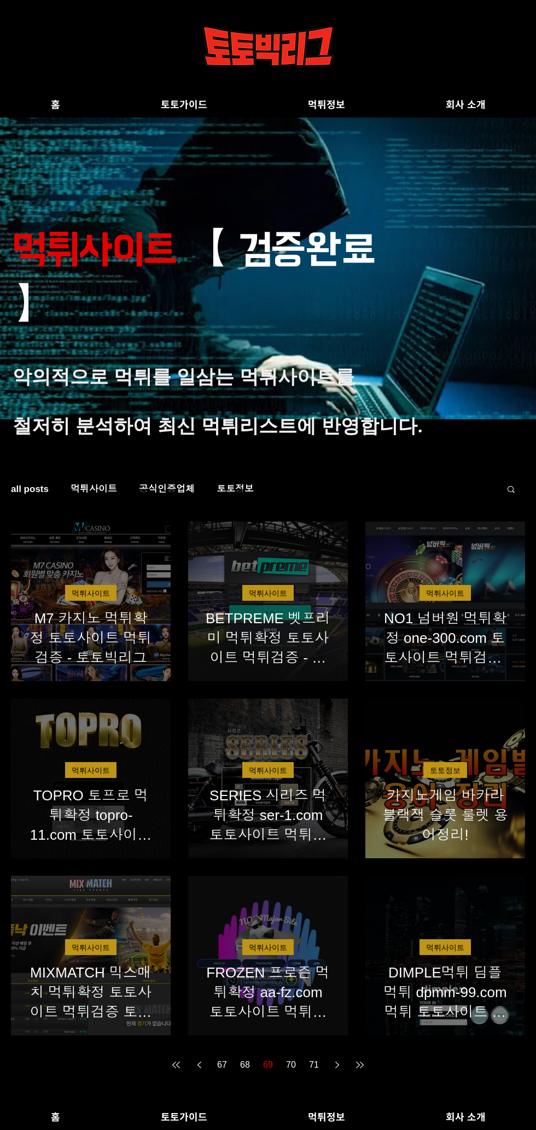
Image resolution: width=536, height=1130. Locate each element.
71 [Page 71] (314, 1064)
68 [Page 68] (245, 1064)
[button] (511, 490)
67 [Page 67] (222, 1064)
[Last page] (360, 1065)
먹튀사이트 (287, 376)
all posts (30, 489)
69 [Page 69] (268, 1064)
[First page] (176, 1065)
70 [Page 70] (291, 1064)
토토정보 (235, 489)
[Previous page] (199, 1065)
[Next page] (337, 1065)
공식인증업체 (167, 489)
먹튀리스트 (249, 425)
